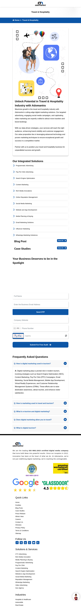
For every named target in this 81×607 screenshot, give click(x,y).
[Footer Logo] (18, 444)
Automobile (19, 602)
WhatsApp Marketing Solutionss (25, 235)
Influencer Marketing (21, 229)
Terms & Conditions (22, 530)
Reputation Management (23, 579)
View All (62, 240)
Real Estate (19, 605)
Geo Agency (19, 588)
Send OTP (40, 312)
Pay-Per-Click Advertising (23, 172)
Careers (18, 519)
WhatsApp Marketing (22, 582)
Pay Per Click (20, 565)
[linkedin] (26, 542)
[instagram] (30, 542)
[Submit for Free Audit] (40, 345)
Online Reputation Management (25, 197)
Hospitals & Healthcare (23, 599)
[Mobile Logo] (40, 3)
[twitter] (22, 543)
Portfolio (18, 505)
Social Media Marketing (22, 203)
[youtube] (34, 542)
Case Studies (20, 511)
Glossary (18, 525)
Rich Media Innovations (22, 191)
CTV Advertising (20, 554)
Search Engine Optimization (24, 178)
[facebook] (17, 542)
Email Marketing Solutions (23, 222)
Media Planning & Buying (23, 216)
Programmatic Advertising (23, 165)
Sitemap (18, 533)
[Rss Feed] (38, 542)
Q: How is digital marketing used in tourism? (35, 363)
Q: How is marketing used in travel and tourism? (35, 403)
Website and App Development (25, 210)
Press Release (20, 513)
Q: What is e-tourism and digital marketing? (35, 411)
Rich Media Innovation (23, 557)
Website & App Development (25, 574)
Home (16, 20)
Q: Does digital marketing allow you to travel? (35, 419)
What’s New (19, 516)
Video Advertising (21, 585)
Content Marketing (20, 184)
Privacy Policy (20, 527)
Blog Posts (19, 508)
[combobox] (17, 328)
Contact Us (19, 522)
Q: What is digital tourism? (35, 427)
